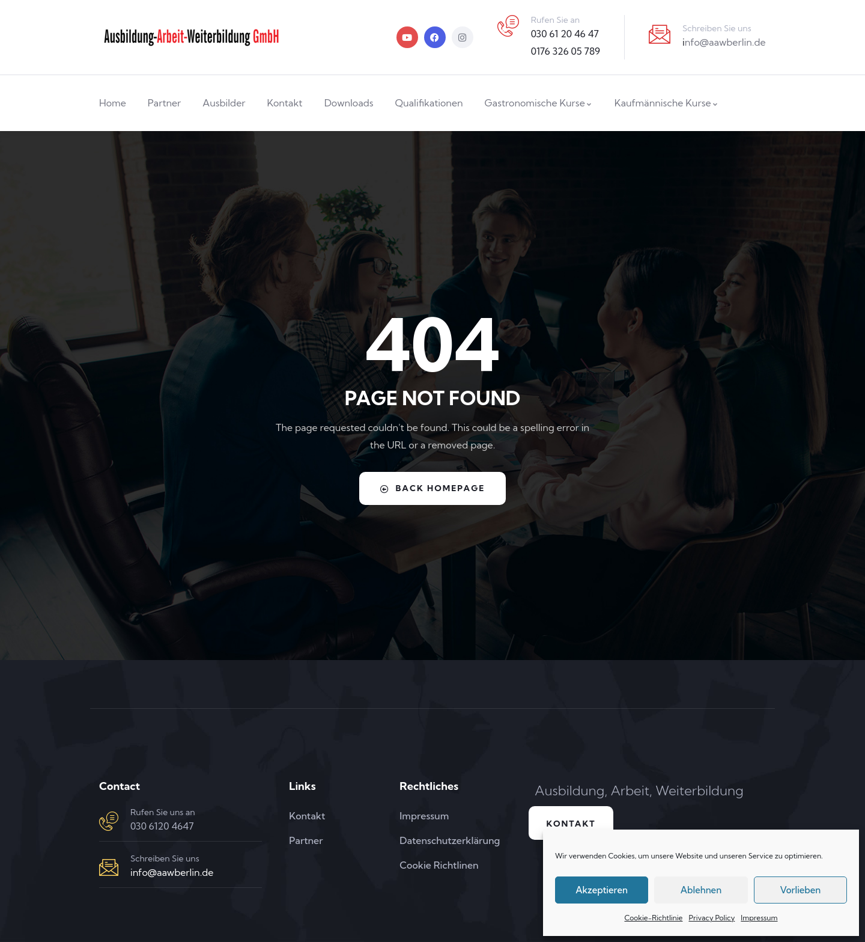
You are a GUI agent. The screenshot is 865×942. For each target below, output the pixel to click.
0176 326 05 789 (565, 51)
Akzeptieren (601, 890)
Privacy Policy (711, 917)
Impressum (759, 917)
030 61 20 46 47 (565, 34)
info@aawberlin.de (171, 872)
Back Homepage (433, 488)
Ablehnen (701, 890)
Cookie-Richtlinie (653, 917)
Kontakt (571, 823)
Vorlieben (800, 890)
